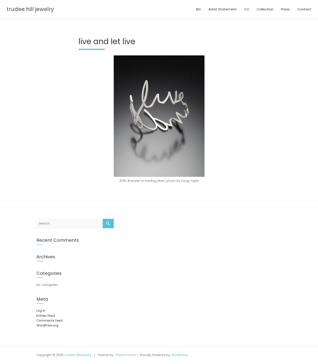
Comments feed (49, 320)
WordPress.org (47, 325)
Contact (304, 9)
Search (108, 223)
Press (285, 9)
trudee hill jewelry (30, 9)
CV (246, 9)
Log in (40, 310)
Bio (198, 9)
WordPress (180, 355)
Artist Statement (222, 9)
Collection (265, 9)
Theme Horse (125, 355)
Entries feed (45, 315)
